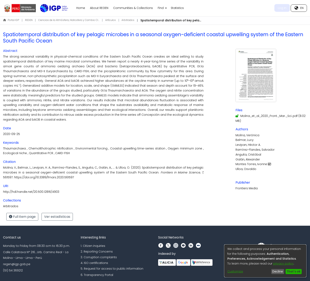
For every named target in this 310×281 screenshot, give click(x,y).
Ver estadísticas (57, 216)
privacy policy (283, 263)
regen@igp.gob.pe (16, 264)
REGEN (29, 20)
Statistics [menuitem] (177, 8)
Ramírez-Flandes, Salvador (255, 150)
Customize (235, 271)
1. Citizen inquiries (93, 246)
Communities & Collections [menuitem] (133, 8)
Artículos (110, 20)
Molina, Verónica (247, 135)
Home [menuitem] (80, 8)
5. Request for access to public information (112, 269)
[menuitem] (162, 8)
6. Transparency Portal (97, 275)
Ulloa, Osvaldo (246, 169)
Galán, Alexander (248, 159)
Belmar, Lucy (245, 140)
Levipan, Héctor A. (248, 145)
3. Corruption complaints (99, 257)
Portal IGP (11, 20)
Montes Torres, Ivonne (254, 164)
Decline (277, 271)
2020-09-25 (11, 134)
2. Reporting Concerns (97, 251)
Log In (282, 8)
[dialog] (265, 261)
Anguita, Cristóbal (248, 154)
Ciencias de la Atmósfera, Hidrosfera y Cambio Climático (68, 20)
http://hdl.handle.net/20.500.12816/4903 (31, 192)
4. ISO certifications (94, 263)
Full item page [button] (22, 216)
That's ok (293, 271)
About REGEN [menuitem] (99, 8)
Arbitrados (128, 20)
